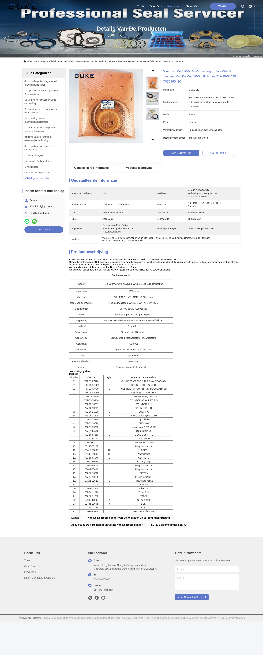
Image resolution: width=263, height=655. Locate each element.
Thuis (140, 6)
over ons (156, 6)
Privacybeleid (24, 651)
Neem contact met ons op (39, 611)
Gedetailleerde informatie (91, 167)
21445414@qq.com (41, 206)
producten (173, 6)
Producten (40, 61)
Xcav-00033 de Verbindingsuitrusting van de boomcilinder (107, 558)
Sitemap (37, 651)
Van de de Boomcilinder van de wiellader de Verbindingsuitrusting (129, 551)
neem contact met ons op (193, 6)
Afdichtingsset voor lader (60, 61)
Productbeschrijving (139, 167)
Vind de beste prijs (183, 153)
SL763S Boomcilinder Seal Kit (169, 558)
